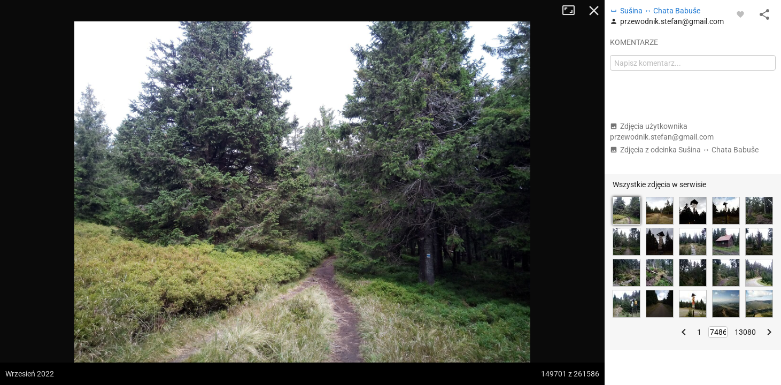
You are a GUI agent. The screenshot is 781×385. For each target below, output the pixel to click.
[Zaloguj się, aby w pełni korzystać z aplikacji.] (740, 14)
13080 (745, 332)
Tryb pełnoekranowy (572, 10)
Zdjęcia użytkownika (662, 131)
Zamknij (594, 10)
